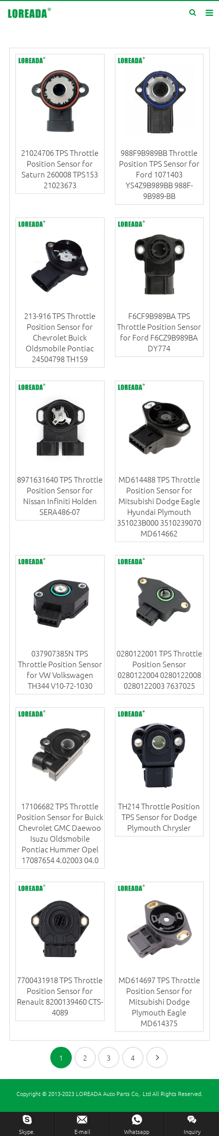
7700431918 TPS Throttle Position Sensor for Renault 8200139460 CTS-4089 (60, 996)
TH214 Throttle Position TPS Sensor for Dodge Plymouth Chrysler (159, 817)
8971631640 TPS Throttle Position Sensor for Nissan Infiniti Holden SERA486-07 (60, 495)
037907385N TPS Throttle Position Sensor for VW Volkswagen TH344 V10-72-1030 (60, 669)
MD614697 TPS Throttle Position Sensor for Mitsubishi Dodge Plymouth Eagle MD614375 (159, 1001)
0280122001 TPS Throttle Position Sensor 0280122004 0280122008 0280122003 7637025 (159, 669)
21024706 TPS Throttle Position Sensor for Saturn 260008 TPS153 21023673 (59, 168)
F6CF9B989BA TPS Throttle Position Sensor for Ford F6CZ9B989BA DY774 (159, 331)
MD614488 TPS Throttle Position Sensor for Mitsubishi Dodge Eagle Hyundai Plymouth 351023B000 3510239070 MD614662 (159, 506)
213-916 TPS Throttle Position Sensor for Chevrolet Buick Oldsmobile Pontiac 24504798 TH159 (59, 337)
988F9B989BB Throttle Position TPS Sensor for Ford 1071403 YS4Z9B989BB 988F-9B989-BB (159, 174)
